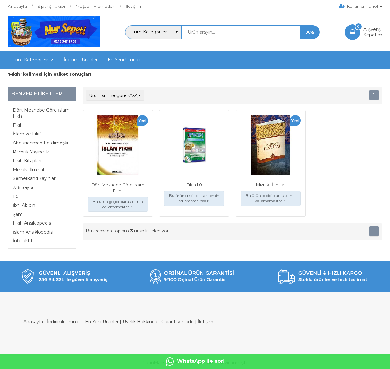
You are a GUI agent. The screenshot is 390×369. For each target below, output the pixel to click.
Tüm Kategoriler (30, 60)
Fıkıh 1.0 (194, 184)
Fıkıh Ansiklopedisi (32, 223)
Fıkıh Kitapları (27, 160)
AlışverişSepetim (372, 32)
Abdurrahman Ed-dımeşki (40, 143)
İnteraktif (22, 241)
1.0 (16, 196)
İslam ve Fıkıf (27, 134)
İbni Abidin (24, 205)
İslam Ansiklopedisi (33, 232)
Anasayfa (33, 321)
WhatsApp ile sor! (195, 361)
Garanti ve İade (177, 321)
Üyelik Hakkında (140, 321)
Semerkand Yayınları (34, 178)
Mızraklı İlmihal (28, 169)
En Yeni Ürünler (102, 321)
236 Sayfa (23, 187)
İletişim (205, 321)
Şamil (19, 214)
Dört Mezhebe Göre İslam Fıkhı (41, 113)
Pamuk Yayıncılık (31, 152)
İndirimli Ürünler (64, 321)
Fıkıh (18, 125)
